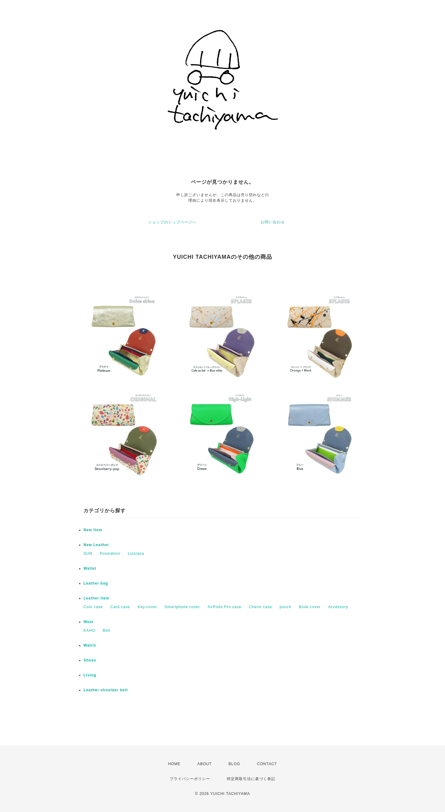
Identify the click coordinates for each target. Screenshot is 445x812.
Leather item (96, 598)
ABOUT (204, 764)
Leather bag (95, 583)
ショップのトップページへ (172, 222)
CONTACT (267, 764)
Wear (88, 622)
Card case (120, 607)
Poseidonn (110, 553)
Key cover (147, 607)
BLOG (234, 764)
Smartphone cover (182, 607)
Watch (89, 645)
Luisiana (136, 553)
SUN (87, 553)
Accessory (338, 607)
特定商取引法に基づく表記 (251, 779)
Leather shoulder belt (105, 690)
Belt (106, 630)
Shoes (89, 660)
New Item (92, 530)
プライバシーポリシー (190, 779)
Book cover (310, 607)
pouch (285, 607)
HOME (174, 764)
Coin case (93, 607)
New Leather (96, 545)
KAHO (89, 630)
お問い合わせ (273, 222)
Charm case (260, 607)
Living (89, 675)
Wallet (89, 568)
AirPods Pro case (224, 607)
